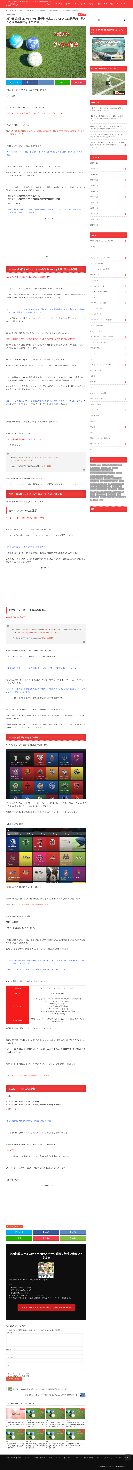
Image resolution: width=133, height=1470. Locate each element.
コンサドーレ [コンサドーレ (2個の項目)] (111, 473)
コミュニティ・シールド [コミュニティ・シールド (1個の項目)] (98, 473)
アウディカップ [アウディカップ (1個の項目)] (106, 467)
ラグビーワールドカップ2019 (100, 365)
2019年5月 (94, 202)
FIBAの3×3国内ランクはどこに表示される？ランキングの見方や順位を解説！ (107, 127)
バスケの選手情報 (96, 325)
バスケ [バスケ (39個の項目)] (122, 481)
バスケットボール (79, 4)
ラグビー (91, 4)
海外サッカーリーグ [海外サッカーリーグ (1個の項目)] (106, 497)
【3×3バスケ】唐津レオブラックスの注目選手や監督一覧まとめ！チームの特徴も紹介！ (107, 144)
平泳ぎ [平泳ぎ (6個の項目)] (114, 494)
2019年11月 (94, 169)
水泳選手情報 (95, 415)
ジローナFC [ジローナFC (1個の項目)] (109, 476)
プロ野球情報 (95, 348)
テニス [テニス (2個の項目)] (116, 481)
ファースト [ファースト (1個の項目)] (94, 486)
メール (9, 1357)
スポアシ (12, 4)
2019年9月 (94, 180)
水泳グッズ (94, 410)
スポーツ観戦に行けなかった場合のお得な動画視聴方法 (46, 1307)
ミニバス (93, 353)
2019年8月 (94, 185)
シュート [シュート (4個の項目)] (101, 476)
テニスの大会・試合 (97, 308)
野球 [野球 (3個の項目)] (96, 500)
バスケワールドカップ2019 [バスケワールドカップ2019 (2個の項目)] (99, 484)
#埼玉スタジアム (54, 457)
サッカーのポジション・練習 (100, 258)
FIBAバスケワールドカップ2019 (101, 241)
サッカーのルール (96, 263)
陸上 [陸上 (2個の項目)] (100, 500)
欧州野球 (93, 382)
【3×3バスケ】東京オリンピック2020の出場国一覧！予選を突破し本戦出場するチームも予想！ (107, 118)
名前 (8, 1349)
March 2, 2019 (45, 466)
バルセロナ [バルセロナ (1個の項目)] (120, 484)
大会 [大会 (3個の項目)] (108, 494)
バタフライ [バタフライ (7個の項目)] (112, 484)
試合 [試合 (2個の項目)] (92, 500)
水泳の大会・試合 (96, 399)
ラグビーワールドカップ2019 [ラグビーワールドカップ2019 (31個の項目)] (106, 492)
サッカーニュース (96, 275)
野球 (105, 4)
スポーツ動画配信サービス (99, 291)
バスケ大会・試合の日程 (98, 342)
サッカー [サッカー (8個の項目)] (119, 473)
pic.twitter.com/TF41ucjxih (48, 632)
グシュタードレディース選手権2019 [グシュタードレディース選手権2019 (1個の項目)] (101, 470)
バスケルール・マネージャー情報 (101, 337)
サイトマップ (120, 4)
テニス (68, 4)
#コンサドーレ (40, 457)
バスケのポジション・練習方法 (101, 320)
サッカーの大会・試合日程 (99, 269)
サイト (8, 1365)
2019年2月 (94, 219)
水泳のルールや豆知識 (98, 393)
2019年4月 (94, 208)
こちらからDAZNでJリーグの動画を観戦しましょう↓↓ (27, 1075)
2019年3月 (94, 214)
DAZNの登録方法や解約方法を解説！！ (30, 904)
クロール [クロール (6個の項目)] (115, 467)
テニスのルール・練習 (98, 303)
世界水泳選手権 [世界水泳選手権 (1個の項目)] (101, 494)
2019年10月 (94, 174)
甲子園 (92, 427)
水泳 (99, 4)
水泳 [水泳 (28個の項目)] (118, 494)
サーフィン (59, 4)
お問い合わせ (108, 1458)
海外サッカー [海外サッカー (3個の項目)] (94, 497)
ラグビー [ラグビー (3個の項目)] (93, 492)
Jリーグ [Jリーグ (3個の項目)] (93, 467)
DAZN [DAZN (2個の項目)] (99, 465)
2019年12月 (94, 163)
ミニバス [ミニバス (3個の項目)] (121, 489)
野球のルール (95, 444)
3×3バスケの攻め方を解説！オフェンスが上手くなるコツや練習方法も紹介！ (107, 135)
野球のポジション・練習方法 (100, 438)
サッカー (49, 4)
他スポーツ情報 (95, 370)
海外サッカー (95, 421)
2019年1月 (94, 225)
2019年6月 (94, 197)
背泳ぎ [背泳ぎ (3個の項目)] (123, 497)
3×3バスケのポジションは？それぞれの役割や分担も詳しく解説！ (107, 109)
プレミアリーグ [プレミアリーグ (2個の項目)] (117, 486)
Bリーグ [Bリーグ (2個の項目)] (93, 465)
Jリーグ (10, 1226)
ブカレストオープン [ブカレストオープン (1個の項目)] (105, 486)
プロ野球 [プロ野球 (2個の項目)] (93, 489)
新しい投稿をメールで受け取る (18, 1376)
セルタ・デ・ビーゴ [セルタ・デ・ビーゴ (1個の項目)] (106, 481)
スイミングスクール (97, 286)
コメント (10, 1332)
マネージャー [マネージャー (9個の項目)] (112, 489)
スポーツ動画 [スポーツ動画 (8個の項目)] (94, 481)
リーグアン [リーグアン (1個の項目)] (120, 492)
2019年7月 (94, 191)
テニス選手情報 (95, 314)
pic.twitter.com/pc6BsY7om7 (21, 460)
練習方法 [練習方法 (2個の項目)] (116, 497)
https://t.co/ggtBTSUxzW (27, 632)
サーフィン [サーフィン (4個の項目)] (94, 476)
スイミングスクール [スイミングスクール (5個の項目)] (96, 478)
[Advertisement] (46, 238)
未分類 (92, 376)
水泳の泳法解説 (95, 404)
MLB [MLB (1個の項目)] (98, 467)
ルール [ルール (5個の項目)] (93, 494)
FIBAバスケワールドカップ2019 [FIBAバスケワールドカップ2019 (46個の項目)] (111, 465)
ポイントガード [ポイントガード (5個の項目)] (102, 489)
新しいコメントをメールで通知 (18, 1374)
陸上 (111, 4)
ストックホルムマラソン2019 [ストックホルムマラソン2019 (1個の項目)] (113, 478)
